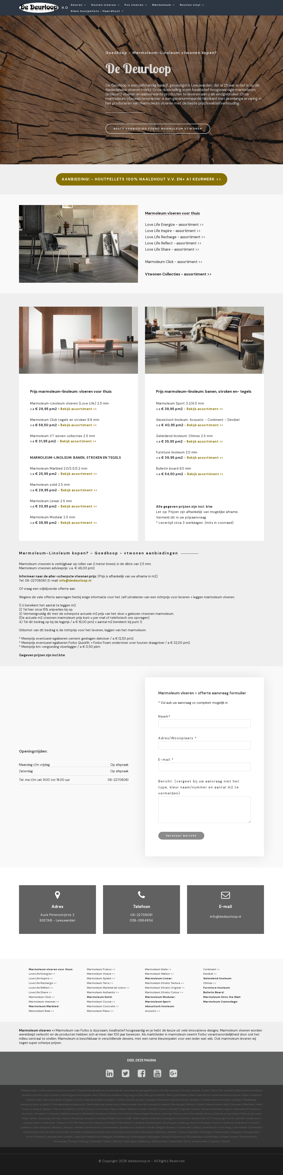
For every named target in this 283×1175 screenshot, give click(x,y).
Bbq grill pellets (155, 1095)
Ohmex (112, 1113)
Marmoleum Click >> (42, 997)
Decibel (40, 1113)
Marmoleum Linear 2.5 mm (51, 501)
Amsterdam (110, 1127)
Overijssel (241, 1123)
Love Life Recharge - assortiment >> (175, 237)
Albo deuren (44, 1099)
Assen (151, 1127)
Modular (217, 1109)
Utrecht (254, 1123)
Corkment (53, 1113)
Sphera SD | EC (201, 1118)
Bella (199, 1113)
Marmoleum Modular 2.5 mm (52, 517)
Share (201, 1104)
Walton (132, 1109)
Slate (122, 1109)
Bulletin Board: (213, 992)
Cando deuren (126, 1099)
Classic (61, 1123)
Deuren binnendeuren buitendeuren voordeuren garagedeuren (117, 1090)
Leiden (68, 1136)
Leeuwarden (54, 1136)
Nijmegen (154, 1136)
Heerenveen (221, 1132)
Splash (47, 1109)
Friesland (138, 1123)
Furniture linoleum (216, 987)
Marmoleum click (217, 1104)
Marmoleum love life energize (140, 1104)
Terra (57, 1109)
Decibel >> (210, 974)
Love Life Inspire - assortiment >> (173, 230)
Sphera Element (151, 1118)
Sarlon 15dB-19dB (127, 1118)
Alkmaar (57, 1127)
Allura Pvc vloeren (222, 1090)
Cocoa (89, 1109)
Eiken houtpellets (111, 1095)
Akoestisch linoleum (247, 1109)
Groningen (169, 1123)
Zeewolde (175, 1141)
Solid (80, 1109)
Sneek (224, 1136)
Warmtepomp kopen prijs (103, 1104)
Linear (143, 1109)
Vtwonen (235, 1104)
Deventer (255, 1127)
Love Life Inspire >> (41, 978)
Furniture (125, 1113)
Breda (170, 1127)
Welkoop (144, 1141)
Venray (117, 1141)
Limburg (183, 1123)
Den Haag (225, 1127)
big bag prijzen (133, 1095)
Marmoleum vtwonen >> (44, 1001)
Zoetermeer (199, 1141)
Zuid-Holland (41, 1127)
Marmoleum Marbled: (44, 1006)
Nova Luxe (180, 1113)
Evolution (184, 1118)
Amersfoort (93, 1127)
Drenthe (111, 1123)
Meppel (107, 1136)
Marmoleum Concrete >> (103, 1006)
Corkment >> (211, 969)
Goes (182, 1132)
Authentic (68, 1109)
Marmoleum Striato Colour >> (164, 992)
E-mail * (166, 760)
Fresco (26, 1109)
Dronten (76, 1132)
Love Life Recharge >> (43, 983)
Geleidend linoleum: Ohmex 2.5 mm (184, 436)
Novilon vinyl (190, 5)
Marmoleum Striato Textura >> (164, 983)
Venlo (107, 1141)
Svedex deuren (211, 1099)
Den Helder (240, 1127)
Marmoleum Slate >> (158, 969)
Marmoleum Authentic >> (103, 992)
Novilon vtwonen (161, 1113)
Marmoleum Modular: (160, 997)
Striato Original (179, 1109)
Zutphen (214, 1141)
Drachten (63, 1132)
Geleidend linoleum (217, 978)
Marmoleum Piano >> (100, 1011)
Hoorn (30, 1136)
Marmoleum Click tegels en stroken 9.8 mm (64, 420)
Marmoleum (161, 5)
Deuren (76, 5)
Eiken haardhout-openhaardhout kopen (215, 1095)
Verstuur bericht (181, 835)
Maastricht (94, 1136)
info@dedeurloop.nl (225, 917)
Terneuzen (59, 1141)
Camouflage (141, 1113)
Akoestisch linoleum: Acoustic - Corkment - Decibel (197, 420)
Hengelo (236, 1132)
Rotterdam (212, 1136)
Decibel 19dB (106, 1118)
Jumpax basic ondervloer (39, 1123)
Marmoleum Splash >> (101, 978)
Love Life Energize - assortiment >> (174, 224)
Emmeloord (120, 1132)
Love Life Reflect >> (41, 987)
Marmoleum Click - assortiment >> (173, 261)
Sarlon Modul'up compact (79, 1118)
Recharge (178, 1104)
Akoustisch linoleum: (159, 1006)
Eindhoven (104, 1132)
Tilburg (83, 1141)
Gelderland (153, 1123)
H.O (65, 8)
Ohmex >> (209, 983)
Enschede (147, 1132)
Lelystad (79, 1136)
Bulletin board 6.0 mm (173, 468)
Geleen (172, 1132)
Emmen (134, 1132)
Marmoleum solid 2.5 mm (50, 485)
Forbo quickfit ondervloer (243, 1118)
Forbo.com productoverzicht (56, 1090)
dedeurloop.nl (139, 1161)
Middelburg (121, 1136)
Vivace (37, 1109)
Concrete (102, 1109)
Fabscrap (219, 1118)
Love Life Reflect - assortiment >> (173, 243)
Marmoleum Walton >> (159, 974)
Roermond (178, 1136)
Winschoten (159, 1141)
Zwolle (226, 1141)
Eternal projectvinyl (226, 1113)
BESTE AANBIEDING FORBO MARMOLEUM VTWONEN (158, 128)
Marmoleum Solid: (99, 997)
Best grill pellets (177, 1095)
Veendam (96, 1141)
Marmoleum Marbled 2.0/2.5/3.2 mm (58, 468)
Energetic (169, 1118)
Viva (191, 1113)
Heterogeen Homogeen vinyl (79, 1095)
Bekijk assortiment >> (78, 409)
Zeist (187, 1141)
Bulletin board (70, 1113)
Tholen (72, 1141)
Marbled (248, 1104)
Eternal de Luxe (250, 1113)
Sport (228, 1109)
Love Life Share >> (40, 992)
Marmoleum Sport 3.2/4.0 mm (180, 403)
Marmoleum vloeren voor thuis (172, 213)
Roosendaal (195, 1136)
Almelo (68, 1127)
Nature (99, 1123)
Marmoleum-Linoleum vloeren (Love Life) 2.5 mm (69, 403)
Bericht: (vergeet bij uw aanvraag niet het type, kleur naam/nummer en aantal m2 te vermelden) (198, 787)
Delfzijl (197, 1127)
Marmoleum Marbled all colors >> (108, 987)
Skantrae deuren (168, 1099)
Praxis (166, 1136)
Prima (208, 1113)
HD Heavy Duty (83, 1123)
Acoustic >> (152, 1011)
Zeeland (26, 1127)
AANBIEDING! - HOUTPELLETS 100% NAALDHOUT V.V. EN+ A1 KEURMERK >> (142, 179)
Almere (79, 1127)
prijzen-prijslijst (63, 1099)
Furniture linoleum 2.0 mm (176, 452)
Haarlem (192, 1132)
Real (259, 1104)
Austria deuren (84, 1099)
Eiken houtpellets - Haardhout (95, 11)
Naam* (164, 716)
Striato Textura (200, 1109)
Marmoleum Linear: (158, 978)
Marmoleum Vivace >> (101, 974)
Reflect (190, 1104)
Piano (113, 1109)
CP (70, 1123)
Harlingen (206, 1132)
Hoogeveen (251, 1132)
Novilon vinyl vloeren (46, 1095)
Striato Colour (158, 1109)
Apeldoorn (126, 1127)
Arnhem (140, 1127)
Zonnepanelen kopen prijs (68, 1104)
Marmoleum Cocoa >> (101, 1001)
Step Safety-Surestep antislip (41, 1118)
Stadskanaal (248, 1136)
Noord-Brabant (201, 1123)
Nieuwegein (138, 1136)
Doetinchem (31, 1132)
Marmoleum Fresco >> (101, 969)
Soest (234, 1136)
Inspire (165, 1104)
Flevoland (124, 1123)
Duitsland (89, 1132)
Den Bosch (210, 1127)
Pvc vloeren (133, 5)
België (161, 1127)
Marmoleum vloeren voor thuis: (51, 969)
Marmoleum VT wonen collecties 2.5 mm (62, 436)
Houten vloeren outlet (195, 1090)
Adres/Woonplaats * (177, 738)
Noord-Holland (223, 1123)
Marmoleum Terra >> (100, 983)
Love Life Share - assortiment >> (172, 249)
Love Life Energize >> (42, 974)
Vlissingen (130, 1141)
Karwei (40, 1136)
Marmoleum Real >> (41, 1011)
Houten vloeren (103, 5)
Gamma (160, 1132)
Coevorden (183, 1127)
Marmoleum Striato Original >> (165, 987)
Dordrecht (48, 1132)
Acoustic (27, 1113)
